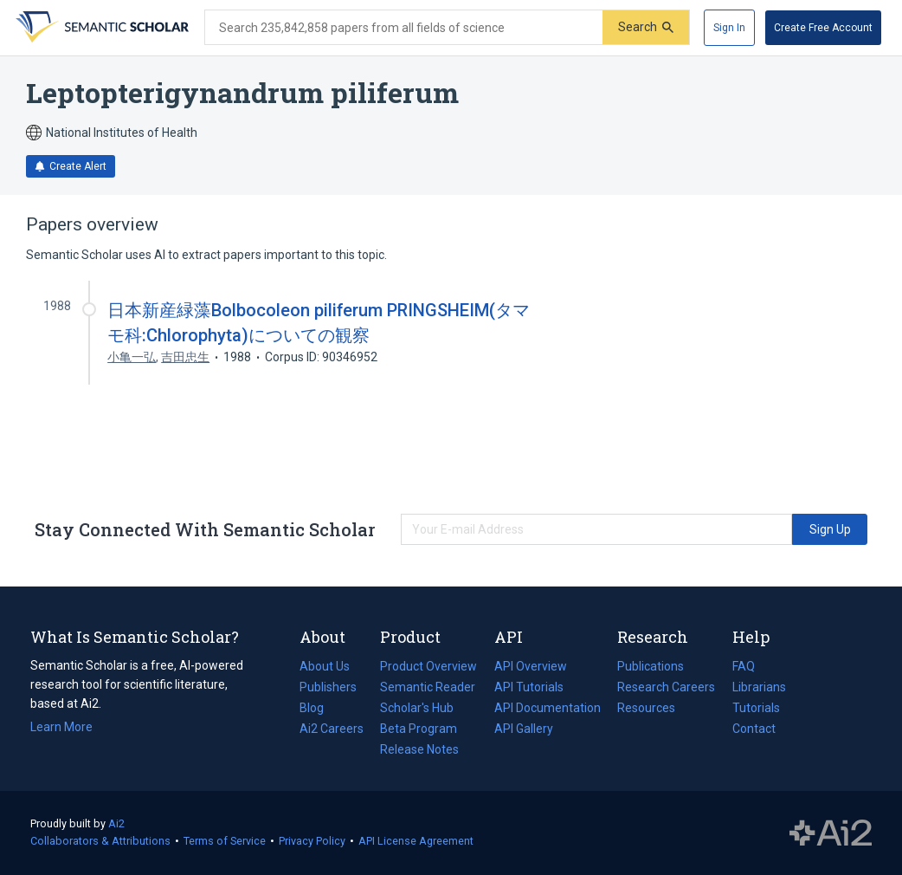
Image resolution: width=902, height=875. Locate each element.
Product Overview (428, 666)
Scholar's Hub (417, 708)
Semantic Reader (427, 687)
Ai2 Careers (332, 728)
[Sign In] (729, 28)
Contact (754, 729)
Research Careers (666, 687)
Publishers (328, 687)
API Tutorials (529, 687)
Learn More (61, 727)
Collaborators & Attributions (100, 840)
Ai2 (116, 823)
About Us (325, 666)
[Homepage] (100, 27)
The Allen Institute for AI (830, 833)
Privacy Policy (312, 840)
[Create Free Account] (823, 27)
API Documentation (547, 707)
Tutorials (756, 708)
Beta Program (418, 729)
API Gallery (523, 729)
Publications (650, 666)
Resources (646, 707)
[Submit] (645, 27)
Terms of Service (225, 840)
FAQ (743, 666)
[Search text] (403, 27)
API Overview (530, 666)
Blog (319, 707)
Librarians (759, 687)
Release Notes (419, 749)
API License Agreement (416, 840)
